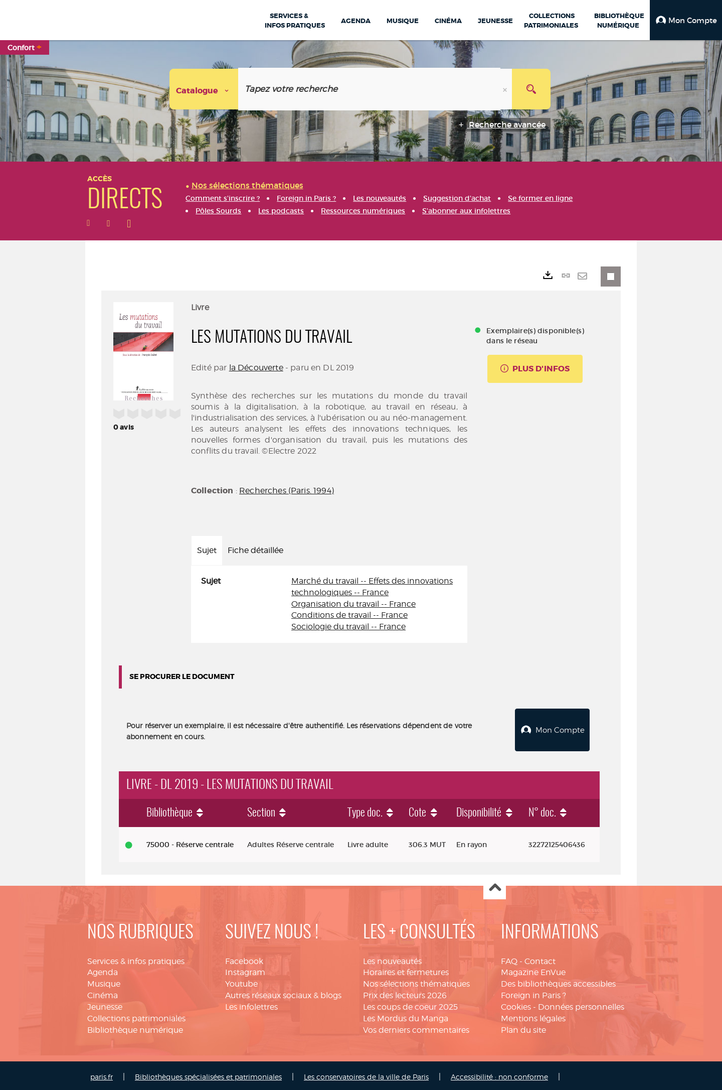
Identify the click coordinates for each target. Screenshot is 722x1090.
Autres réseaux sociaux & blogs (283, 993)
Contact (540, 959)
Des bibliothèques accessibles (558, 981)
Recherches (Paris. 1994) (286, 490)
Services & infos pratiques (136, 959)
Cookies (516, 1004)
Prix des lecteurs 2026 (405, 993)
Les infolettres (251, 1004)
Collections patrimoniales (136, 1016)
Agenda (102, 970)
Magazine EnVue (533, 970)
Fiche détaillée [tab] (255, 550)
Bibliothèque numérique (135, 1027)
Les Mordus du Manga (405, 1016)
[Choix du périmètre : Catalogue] (204, 89)
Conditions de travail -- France (349, 615)
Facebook (244, 959)
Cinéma (102, 993)
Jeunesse (104, 1004)
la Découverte (256, 367)
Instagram (245, 970)
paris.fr (101, 1074)
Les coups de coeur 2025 (410, 1004)
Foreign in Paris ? (533, 993)
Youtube (241, 981)
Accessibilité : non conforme (499, 1074)
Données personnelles (581, 1004)
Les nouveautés (392, 959)
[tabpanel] (329, 604)
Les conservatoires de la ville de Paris (366, 1074)
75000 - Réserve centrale (190, 842)
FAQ (509, 959)
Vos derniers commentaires (416, 1027)
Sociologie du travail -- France (348, 626)
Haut (494, 886)
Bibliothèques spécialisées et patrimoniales (208, 1074)
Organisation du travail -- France (353, 604)
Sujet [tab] (207, 550)
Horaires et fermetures (406, 970)
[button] (686, 20)
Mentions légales (533, 1016)
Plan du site (523, 1027)
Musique (103, 981)
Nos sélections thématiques (416, 981)
